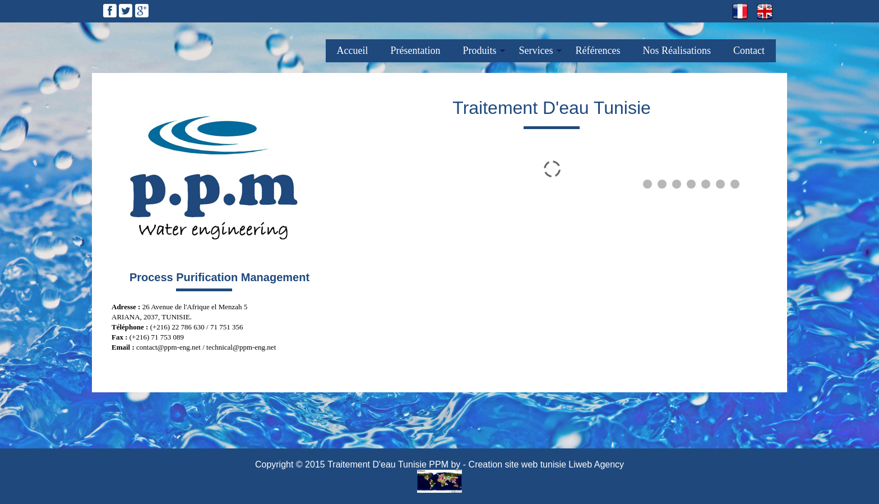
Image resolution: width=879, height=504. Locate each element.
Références (598, 50)
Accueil (352, 50)
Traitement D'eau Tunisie (377, 464)
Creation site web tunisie (517, 464)
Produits (480, 50)
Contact (749, 50)
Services (536, 50)
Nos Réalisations (677, 50)
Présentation (416, 50)
